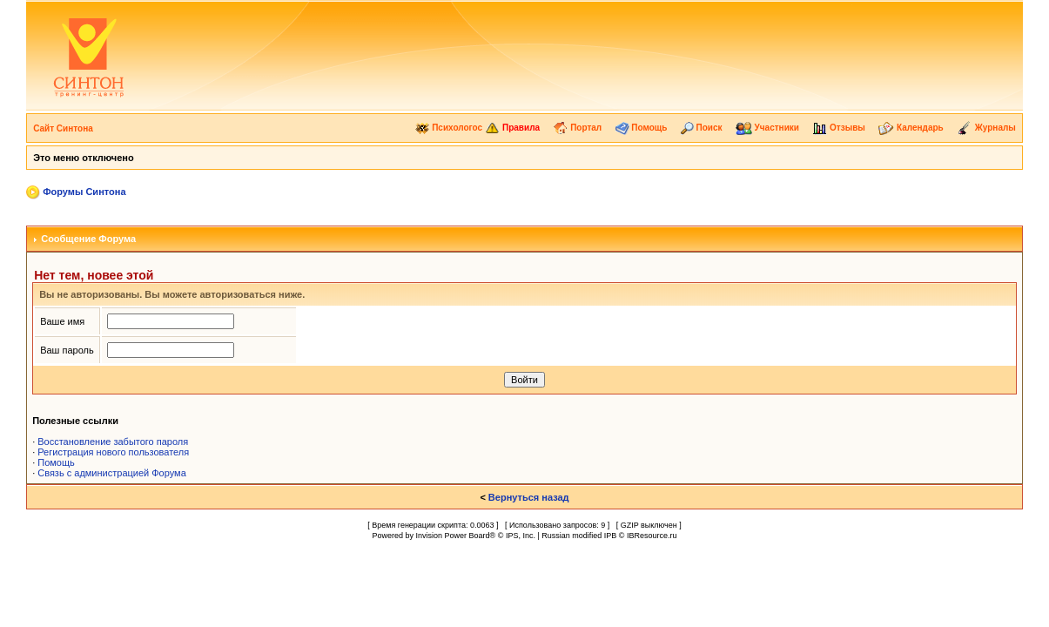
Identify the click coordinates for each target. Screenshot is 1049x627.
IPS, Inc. (520, 535)
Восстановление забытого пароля (112, 441)
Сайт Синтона (63, 128)
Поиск (702, 127)
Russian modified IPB (578, 535)
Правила (512, 127)
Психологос (448, 127)
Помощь (641, 127)
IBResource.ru (652, 535)
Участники (767, 127)
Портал (577, 127)
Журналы (986, 127)
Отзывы (838, 127)
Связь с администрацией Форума (111, 473)
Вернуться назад (528, 497)
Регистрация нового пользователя (113, 452)
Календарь (911, 127)
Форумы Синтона (84, 191)
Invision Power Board (453, 535)
